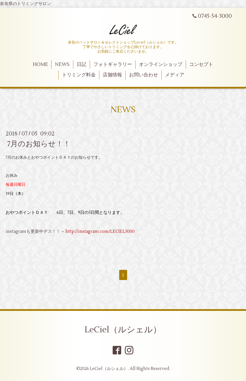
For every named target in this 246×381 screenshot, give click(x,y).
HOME (40, 64)
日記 (81, 64)
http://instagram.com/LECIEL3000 (100, 231)
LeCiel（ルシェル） (123, 329)
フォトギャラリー (112, 64)
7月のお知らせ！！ (38, 143)
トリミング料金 (79, 75)
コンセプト (201, 64)
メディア (174, 75)
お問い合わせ (143, 75)
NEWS (62, 64)
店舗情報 (112, 75)
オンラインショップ (160, 64)
